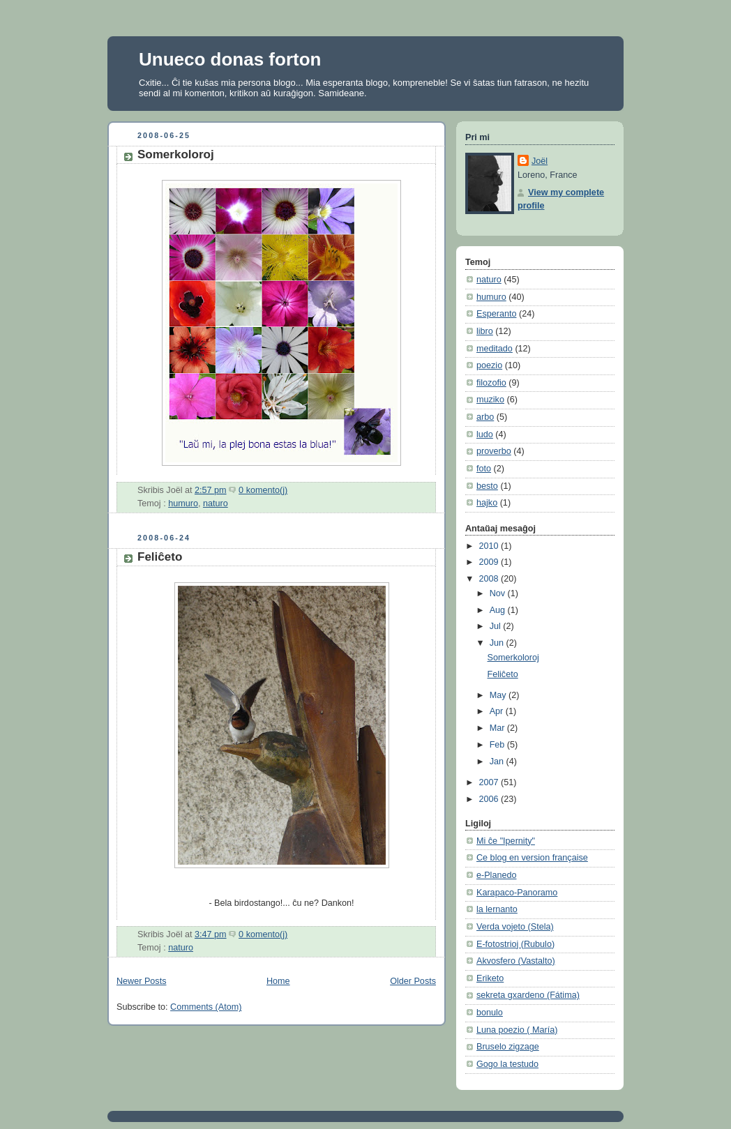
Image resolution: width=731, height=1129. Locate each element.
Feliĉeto (159, 556)
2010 (490, 546)
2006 (490, 799)
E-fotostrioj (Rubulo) (515, 944)
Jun (498, 643)
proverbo (493, 451)
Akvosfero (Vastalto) (515, 961)
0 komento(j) (263, 490)
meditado (494, 349)
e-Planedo (496, 875)
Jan (498, 761)
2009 (490, 562)
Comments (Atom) (205, 1007)
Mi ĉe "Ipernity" (505, 841)
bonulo (489, 1012)
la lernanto (497, 909)
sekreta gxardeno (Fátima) (528, 995)
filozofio (491, 383)
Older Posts (413, 981)
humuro (183, 503)
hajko (486, 503)
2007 (490, 782)
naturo (215, 503)
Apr (498, 711)
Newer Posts (141, 981)
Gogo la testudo (507, 1064)
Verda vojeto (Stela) (515, 927)
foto (483, 468)
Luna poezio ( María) (516, 1030)
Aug (499, 610)
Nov (499, 593)
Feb (498, 745)
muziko (490, 399)
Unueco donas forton (230, 59)
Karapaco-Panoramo (516, 892)
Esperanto (496, 314)
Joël (540, 161)
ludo (484, 434)
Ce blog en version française (532, 858)
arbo (485, 417)
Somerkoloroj (175, 154)
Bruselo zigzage (507, 1047)
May (499, 695)
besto (487, 486)
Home (278, 981)
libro (484, 331)
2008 (490, 579)
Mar (498, 728)
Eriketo (490, 978)
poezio (489, 365)
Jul (497, 626)
